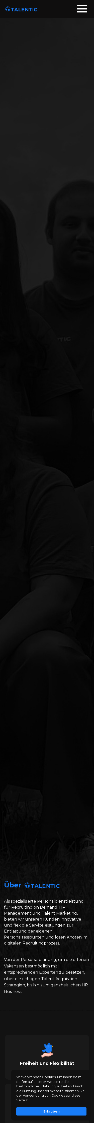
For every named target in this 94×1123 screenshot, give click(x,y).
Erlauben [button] (51, 1111)
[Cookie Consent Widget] (51, 1095)
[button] (82, 9)
